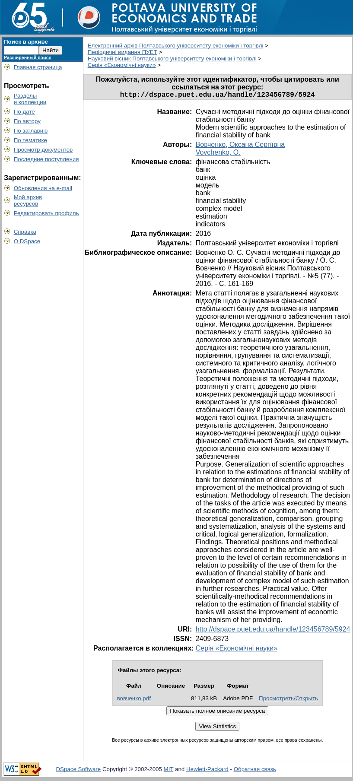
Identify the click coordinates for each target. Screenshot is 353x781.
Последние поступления (46, 159)
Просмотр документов (43, 149)
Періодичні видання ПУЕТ (122, 52)
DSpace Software (78, 771)
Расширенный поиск (27, 57)
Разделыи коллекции (30, 98)
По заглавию (31, 130)
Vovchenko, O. (218, 154)
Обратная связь (255, 771)
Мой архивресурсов (28, 200)
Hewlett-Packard (207, 771)
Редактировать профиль (46, 213)
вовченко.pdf (134, 700)
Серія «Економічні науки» (122, 65)
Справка (25, 232)
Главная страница (38, 67)
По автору (27, 121)
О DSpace (27, 241)
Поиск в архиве (26, 41)
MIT (169, 771)
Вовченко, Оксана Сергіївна (240, 146)
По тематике (30, 140)
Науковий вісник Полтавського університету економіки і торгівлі (172, 58)
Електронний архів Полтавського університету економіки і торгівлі (176, 45)
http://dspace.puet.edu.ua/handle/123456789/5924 (273, 631)
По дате (24, 111)
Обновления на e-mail (43, 188)
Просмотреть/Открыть (288, 700)
